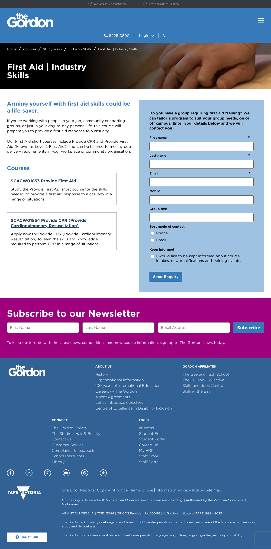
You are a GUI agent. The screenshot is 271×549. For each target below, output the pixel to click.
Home (11, 49)
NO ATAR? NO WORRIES (107, 4)
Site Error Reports (78, 490)
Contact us (61, 439)
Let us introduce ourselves (119, 402)
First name (158, 137)
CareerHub (148, 445)
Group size (158, 209)
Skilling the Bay (197, 391)
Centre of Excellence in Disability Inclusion (133, 408)
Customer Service (68, 445)
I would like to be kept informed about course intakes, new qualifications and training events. (198, 258)
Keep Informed (161, 249)
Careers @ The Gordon (116, 391)
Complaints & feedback (73, 450)
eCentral (146, 428)
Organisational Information (119, 380)
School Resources (68, 456)
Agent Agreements (112, 397)
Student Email (152, 433)
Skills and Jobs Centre (203, 385)
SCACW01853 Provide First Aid (34, 183)
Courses (29, 49)
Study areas (52, 49)
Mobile (154, 191)
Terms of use (141, 490)
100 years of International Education (128, 385)
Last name (157, 155)
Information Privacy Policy (179, 490)
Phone (162, 233)
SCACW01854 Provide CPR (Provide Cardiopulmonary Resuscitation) (100, 188)
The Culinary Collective (203, 380)
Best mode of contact (167, 226)
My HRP (146, 450)
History (101, 374)
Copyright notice (112, 490)
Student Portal (152, 439)
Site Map (213, 490)
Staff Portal (149, 462)
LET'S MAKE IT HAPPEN (161, 4)
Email (153, 173)
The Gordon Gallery (69, 428)
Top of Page (30, 537)
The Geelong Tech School (206, 374)
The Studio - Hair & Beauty (76, 433)
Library (58, 462)
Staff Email (149, 456)
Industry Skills (80, 49)
